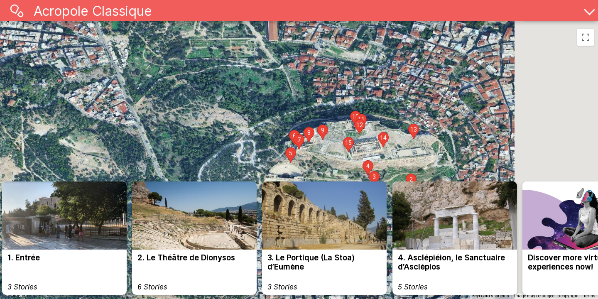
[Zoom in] (585, 141)
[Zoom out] (585, 158)
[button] (374, 178)
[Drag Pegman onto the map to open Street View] (585, 62)
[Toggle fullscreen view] (585, 37)
